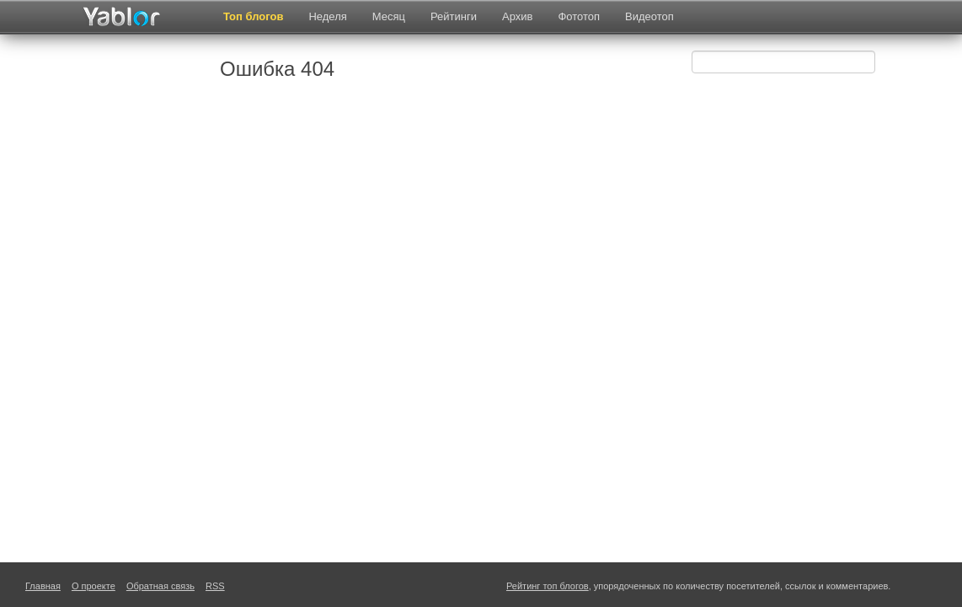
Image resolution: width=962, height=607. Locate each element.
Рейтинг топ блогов (547, 586)
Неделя (327, 16)
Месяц (388, 16)
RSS (215, 586)
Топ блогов (253, 16)
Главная (43, 586)
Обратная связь (160, 586)
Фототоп (579, 16)
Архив (517, 16)
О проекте (93, 586)
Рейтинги (453, 16)
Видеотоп (649, 16)
